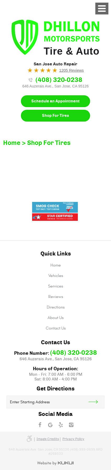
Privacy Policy (73, 439)
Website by (55, 463)
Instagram (71, 425)
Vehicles (55, 275)
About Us (55, 317)
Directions (56, 307)
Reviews (55, 296)
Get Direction (96, 402)
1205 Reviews (71, 70)
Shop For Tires (55, 116)
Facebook (40, 425)
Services (55, 286)
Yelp (61, 425)
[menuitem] (55, 265)
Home (11, 143)
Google (50, 425)
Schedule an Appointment (55, 101)
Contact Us (56, 328)
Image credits (48, 439)
